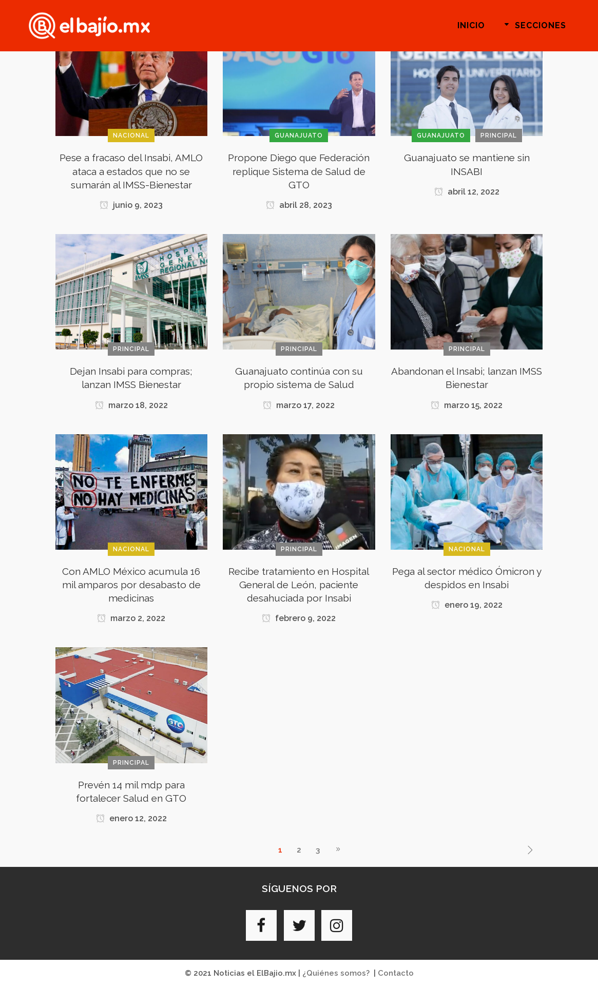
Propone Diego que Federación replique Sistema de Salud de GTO (299, 171)
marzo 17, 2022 (299, 405)
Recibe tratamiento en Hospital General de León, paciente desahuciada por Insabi (298, 585)
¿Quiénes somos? (336, 973)
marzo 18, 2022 (131, 405)
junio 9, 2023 (131, 205)
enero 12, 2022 (131, 818)
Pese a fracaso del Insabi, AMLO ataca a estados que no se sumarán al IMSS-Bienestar (131, 171)
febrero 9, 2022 (299, 618)
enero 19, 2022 (467, 605)
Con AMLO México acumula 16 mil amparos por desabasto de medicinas (131, 585)
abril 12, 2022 (466, 192)
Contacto (396, 973)
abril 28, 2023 (299, 205)
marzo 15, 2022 (467, 405)
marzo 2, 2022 (131, 618)
